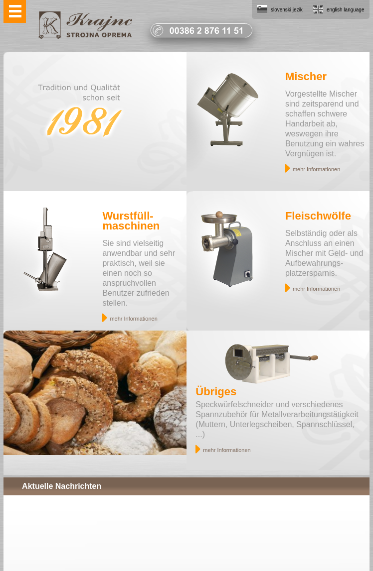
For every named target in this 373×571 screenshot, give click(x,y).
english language (346, 9)
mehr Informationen (316, 169)
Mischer (306, 76)
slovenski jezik (287, 9)
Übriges (215, 391)
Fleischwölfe (318, 216)
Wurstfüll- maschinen (131, 221)
